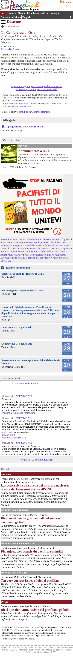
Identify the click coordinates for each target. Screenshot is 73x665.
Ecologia (54, 13)
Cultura (11, 13)
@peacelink (7, 396)
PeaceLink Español (15, 510)
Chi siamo (66, 2)
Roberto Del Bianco (10, 49)
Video (18, 17)
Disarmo (14, 21)
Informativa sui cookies (52, 650)
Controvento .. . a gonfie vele (16, 327)
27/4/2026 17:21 (23, 418)
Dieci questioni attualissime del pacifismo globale (35, 609)
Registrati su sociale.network (36, 459)
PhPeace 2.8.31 (9, 650)
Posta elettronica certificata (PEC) (41, 652)
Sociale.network (10, 378)
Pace (3, 13)
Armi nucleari (12, 26)
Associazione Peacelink (25, 383)
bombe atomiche (42, 111)
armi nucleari (25, 111)
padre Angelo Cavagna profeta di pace (22, 290)
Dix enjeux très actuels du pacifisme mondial (32, 551)
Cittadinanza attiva (37, 13)
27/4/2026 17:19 (23, 443)
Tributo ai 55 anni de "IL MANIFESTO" (23, 273)
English (26, 17)
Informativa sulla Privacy (29, 650)
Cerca (69, 6)
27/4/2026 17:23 (23, 396)
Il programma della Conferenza (24, 126)
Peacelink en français (17, 543)
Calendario (7, 17)
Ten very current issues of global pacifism (30, 580)
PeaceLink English (14, 572)
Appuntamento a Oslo (33, 151)
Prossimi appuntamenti (18, 267)
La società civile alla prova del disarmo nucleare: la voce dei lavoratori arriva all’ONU (35, 487)
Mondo (21, 13)
